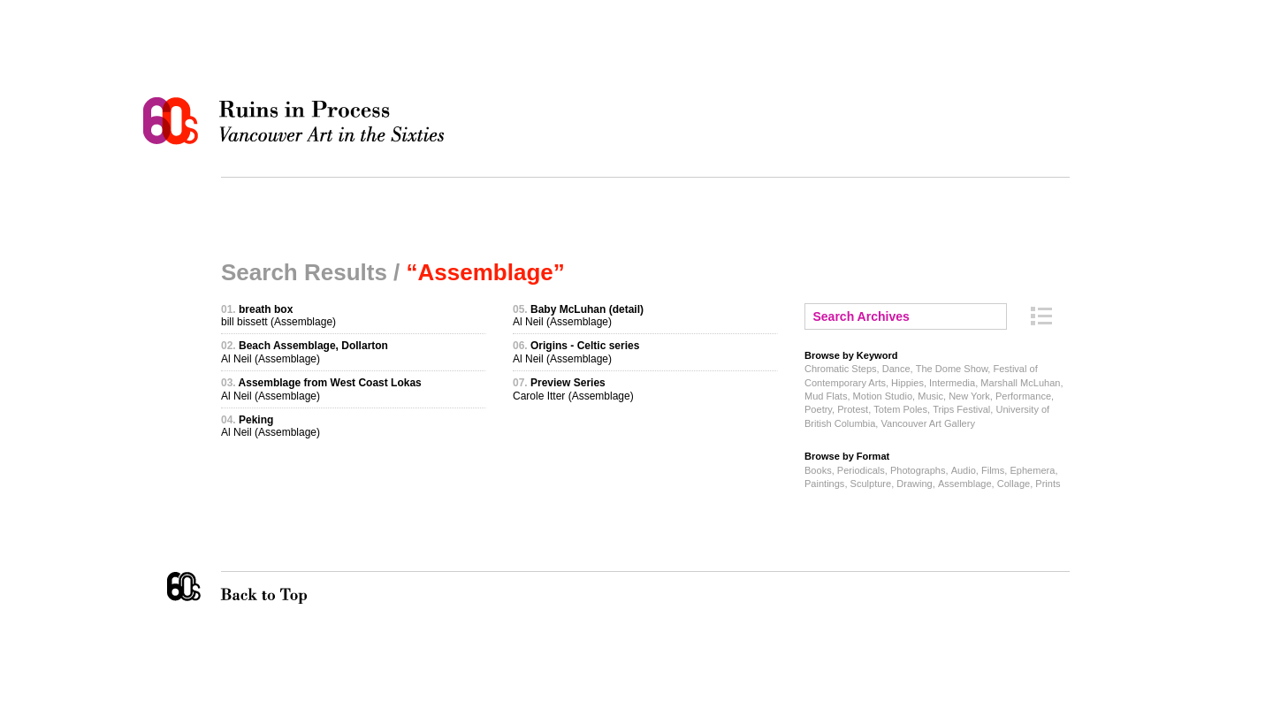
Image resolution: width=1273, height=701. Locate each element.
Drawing (914, 483)
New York (969, 396)
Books (818, 470)
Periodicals (861, 470)
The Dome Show (952, 368)
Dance (896, 368)
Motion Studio (882, 396)
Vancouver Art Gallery (927, 423)
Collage (1013, 483)
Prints (1047, 483)
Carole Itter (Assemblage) (573, 389)
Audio (963, 470)
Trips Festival (961, 409)
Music (930, 396)
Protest (852, 409)
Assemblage (965, 483)
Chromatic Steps (840, 368)
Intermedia (952, 382)
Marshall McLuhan (1020, 382)
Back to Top (299, 588)
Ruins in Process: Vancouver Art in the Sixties (298, 121)
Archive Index (1041, 316)
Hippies (907, 382)
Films (992, 470)
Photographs (918, 470)
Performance (1023, 396)
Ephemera (1032, 470)
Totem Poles (900, 409)
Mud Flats (825, 396)
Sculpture (871, 483)
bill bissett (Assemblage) (278, 315)
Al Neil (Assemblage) (304, 351)
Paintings (824, 483)
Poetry (818, 409)
